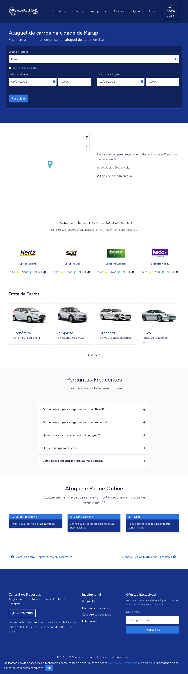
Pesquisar (18, 99)
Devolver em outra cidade (24, 67)
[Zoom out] (86, 142)
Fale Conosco (90, 621)
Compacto (64, 333)
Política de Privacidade (96, 608)
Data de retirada (18, 74)
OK (49, 668)
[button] (88, 355)
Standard (107, 333)
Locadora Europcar (116, 263)
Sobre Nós (89, 601)
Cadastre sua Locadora (96, 615)
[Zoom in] (86, 136)
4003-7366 (171, 11)
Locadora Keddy (160, 263)
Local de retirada (18, 52)
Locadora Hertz (27, 263)
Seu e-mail (133, 612)
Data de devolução (108, 74)
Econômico (22, 333)
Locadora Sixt (72, 263)
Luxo (147, 333)
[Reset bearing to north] (86, 147)
